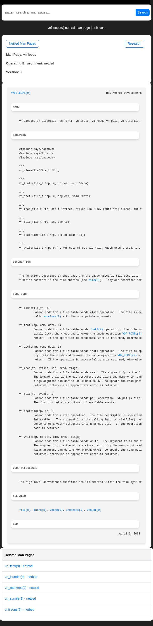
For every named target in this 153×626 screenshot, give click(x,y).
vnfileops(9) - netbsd (19, 609)
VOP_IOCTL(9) (127, 355)
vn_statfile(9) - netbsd (20, 598)
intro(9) (40, 510)
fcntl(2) (96, 329)
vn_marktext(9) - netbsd (22, 587)
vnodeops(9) (75, 510)
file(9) (94, 280)
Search (143, 12)
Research (134, 43)
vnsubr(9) (94, 510)
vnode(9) (56, 510)
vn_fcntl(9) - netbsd (19, 566)
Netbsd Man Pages (22, 43)
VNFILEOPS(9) (21, 93)
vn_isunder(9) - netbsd (21, 577)
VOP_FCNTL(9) (132, 333)
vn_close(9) (52, 316)
